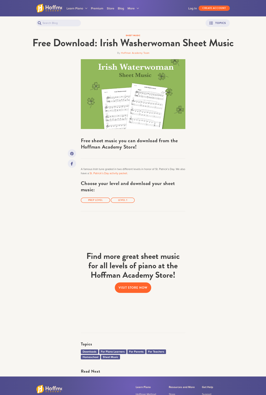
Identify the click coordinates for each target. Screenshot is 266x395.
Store (118, 8)
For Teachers (156, 352)
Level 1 (122, 200)
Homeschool (90, 357)
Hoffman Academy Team (135, 52)
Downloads (90, 352)
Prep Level (95, 200)
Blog (129, 8)
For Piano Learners (113, 352)
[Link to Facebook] (72, 163)
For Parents (136, 352)
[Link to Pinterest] (72, 153)
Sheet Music (110, 357)
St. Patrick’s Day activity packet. (109, 173)
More (141, 9)
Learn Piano (84, 9)
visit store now (133, 287)
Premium (105, 8)
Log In (192, 8)
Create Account (214, 8)
